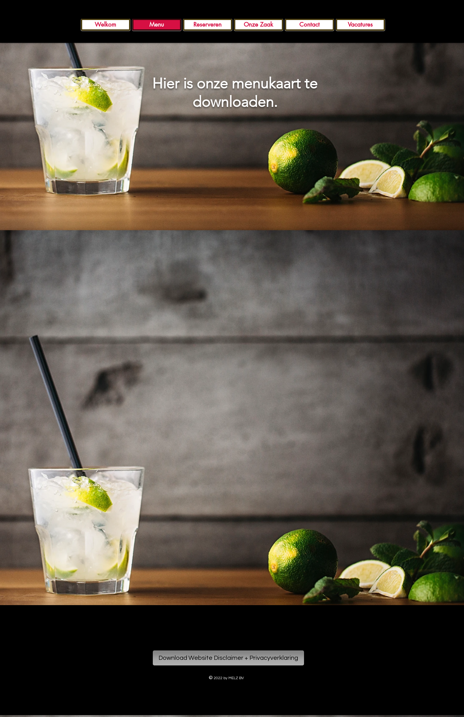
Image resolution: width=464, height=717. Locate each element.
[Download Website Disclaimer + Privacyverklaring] (228, 657)
